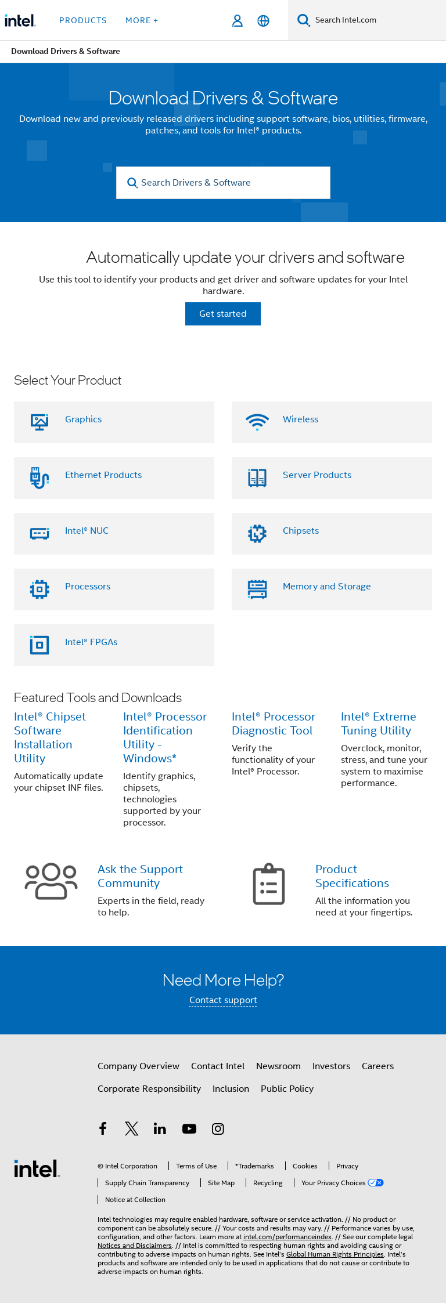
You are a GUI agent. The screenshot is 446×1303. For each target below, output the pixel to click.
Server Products (317, 475)
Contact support (223, 1000)
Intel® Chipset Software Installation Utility (50, 738)
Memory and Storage (327, 586)
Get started (223, 314)
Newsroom (278, 1066)
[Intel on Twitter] (132, 1130)
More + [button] (142, 20)
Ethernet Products (103, 475)
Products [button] (83, 20)
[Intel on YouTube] (189, 1130)
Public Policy (287, 1089)
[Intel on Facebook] (103, 1130)
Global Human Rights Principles (335, 1254)
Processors (87, 586)
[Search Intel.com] (378, 20)
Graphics (83, 419)
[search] (133, 183)
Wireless (300, 419)
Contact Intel (217, 1066)
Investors (331, 1066)
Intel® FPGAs (91, 642)
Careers (378, 1066)
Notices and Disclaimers (135, 1245)
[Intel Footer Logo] (37, 1168)
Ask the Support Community (140, 876)
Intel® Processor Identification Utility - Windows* (165, 738)
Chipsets (301, 531)
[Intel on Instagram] (218, 1130)
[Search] (304, 20)
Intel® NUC (87, 531)
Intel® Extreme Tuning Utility (378, 724)
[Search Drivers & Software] (223, 183)
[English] (263, 21)
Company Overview (138, 1066)
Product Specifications (352, 876)
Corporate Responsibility (149, 1089)
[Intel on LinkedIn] (160, 1130)
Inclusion (231, 1089)
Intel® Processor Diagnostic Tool (273, 724)
